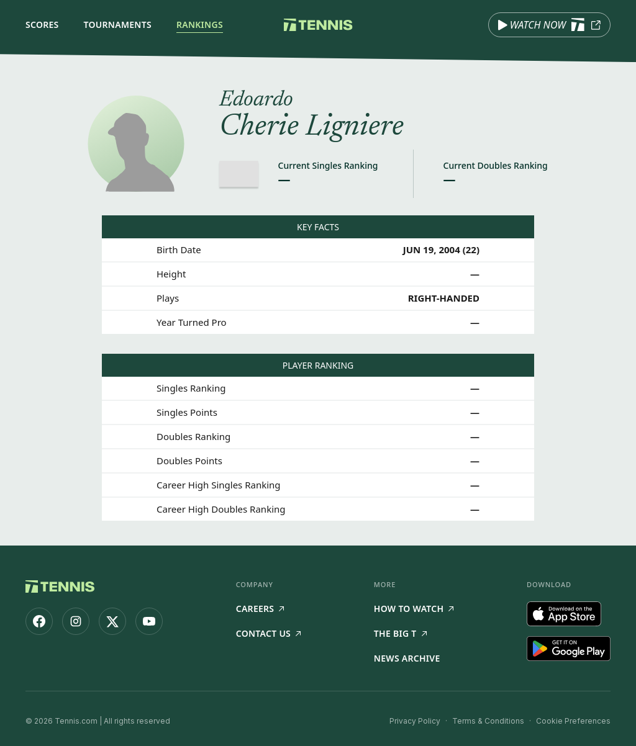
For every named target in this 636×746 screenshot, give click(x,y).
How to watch (414, 608)
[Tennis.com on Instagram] (75, 621)
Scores (42, 24)
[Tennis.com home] (318, 25)
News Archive (407, 658)
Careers (260, 608)
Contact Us (268, 633)
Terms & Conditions (488, 721)
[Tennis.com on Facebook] (39, 621)
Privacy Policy (414, 721)
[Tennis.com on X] (112, 621)
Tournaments (118, 24)
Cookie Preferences (573, 721)
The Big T (400, 633)
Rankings (199, 24)
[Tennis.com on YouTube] (149, 621)
